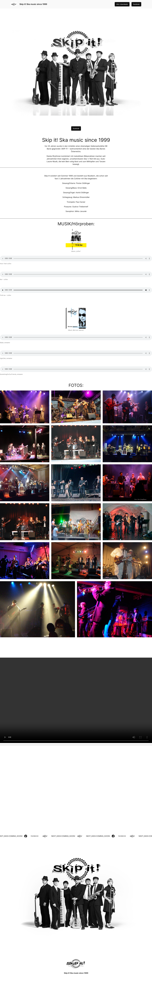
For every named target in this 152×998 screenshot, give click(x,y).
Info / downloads (122, 4)
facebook (136, 4)
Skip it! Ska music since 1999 (33, 4)
